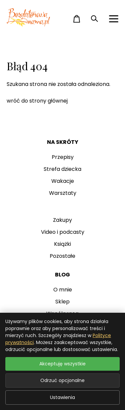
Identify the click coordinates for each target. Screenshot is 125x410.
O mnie (62, 289)
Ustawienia (62, 397)
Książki (62, 244)
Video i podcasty (62, 232)
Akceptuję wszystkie (62, 363)
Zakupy (62, 220)
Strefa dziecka (62, 169)
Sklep (62, 301)
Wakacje (62, 181)
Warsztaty (62, 193)
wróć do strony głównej (37, 101)
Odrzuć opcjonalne (62, 380)
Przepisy (63, 157)
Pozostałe (62, 256)
